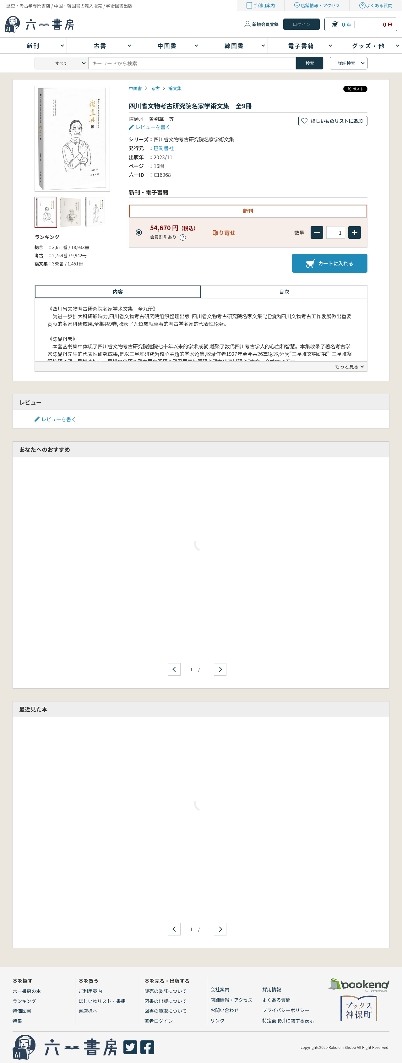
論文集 (175, 88)
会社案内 (219, 989)
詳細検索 (346, 63)
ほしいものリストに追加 (337, 120)
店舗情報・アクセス (320, 5)
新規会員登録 (265, 24)
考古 (155, 88)
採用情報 (271, 989)
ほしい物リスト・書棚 (102, 1001)
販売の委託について (165, 991)
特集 (17, 1020)
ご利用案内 (264, 5)
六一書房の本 (27, 991)
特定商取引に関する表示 (288, 1020)
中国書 (135, 88)
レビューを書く (153, 127)
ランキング (24, 1001)
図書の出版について (165, 1001)
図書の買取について (165, 1010)
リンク (217, 1020)
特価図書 (22, 1010)
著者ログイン (158, 1020)
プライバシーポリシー (285, 1010)
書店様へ (88, 1010)
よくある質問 (379, 5)
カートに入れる (329, 263)
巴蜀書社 (164, 148)
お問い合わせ (224, 1010)
